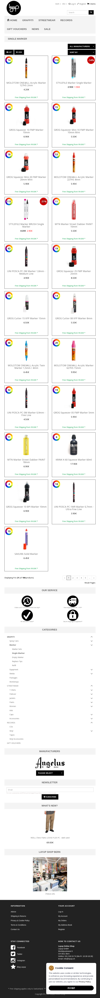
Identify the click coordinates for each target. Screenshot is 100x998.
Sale (47, 29)
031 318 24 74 (70, 956)
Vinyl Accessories (16, 739)
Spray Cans (14, 641)
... (89, 578)
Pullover (12, 694)
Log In (72, 4)
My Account (62, 916)
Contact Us (15, 929)
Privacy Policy (38, 793)
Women (12, 706)
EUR (58, 4)
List (9, 52)
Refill (14, 665)
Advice (13, 912)
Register (81, 4)
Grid (19, 52)
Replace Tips (17, 661)
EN (64, 4)
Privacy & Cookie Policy (20, 921)
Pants (11, 702)
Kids (11, 710)
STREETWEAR (46, 20)
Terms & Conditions (18, 925)
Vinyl (11, 731)
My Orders (62, 921)
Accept (71, 988)
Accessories (14, 718)
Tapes (12, 735)
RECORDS (66, 20)
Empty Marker (18, 657)
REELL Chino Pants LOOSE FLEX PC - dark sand (50, 838)
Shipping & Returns (18, 916)
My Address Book (65, 925)
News (35, 29)
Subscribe (50, 797)
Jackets (12, 698)
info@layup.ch (69, 959)
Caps (11, 714)
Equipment (13, 669)
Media (12, 673)
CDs (11, 726)
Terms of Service (48, 793)
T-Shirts (12, 690)
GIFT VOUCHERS (17, 29)
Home (12, 20)
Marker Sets (17, 649)
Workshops (14, 682)
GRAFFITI (27, 20)
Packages (13, 678)
